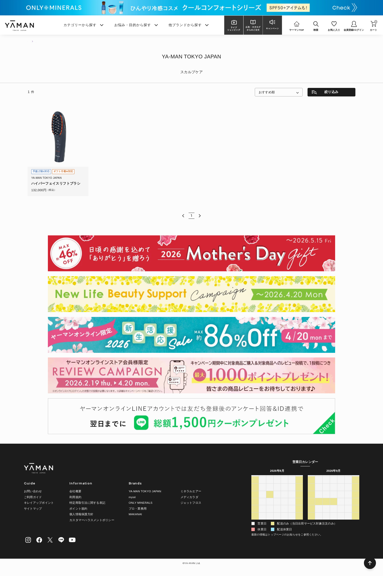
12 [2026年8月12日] (277, 500)
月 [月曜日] (262, 478)
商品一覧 (46, 41)
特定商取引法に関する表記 (87, 502)
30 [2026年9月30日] (333, 514)
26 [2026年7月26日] (255, 486)
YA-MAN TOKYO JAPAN (145, 491)
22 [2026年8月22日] (299, 507)
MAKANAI (135, 514)
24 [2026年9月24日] (341, 507)
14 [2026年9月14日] (318, 500)
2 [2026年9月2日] (277, 522)
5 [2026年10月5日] (319, 522)
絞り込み (331, 92)
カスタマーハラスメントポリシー (91, 520)
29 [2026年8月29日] (299, 514)
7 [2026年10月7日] (333, 522)
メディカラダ (189, 497)
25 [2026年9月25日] (348, 507)
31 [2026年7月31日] (292, 486)
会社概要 (75, 491)
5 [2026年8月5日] (277, 493)
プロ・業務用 (138, 508)
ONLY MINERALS (140, 502)
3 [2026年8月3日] (262, 493)
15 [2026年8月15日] (299, 500)
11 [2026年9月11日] (348, 493)
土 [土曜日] (299, 478)
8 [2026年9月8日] (326, 493)
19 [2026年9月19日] (355, 500)
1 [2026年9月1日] (270, 522)
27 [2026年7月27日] (262, 486)
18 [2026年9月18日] (348, 500)
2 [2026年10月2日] (348, 514)
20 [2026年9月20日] (311, 507)
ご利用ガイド (33, 497)
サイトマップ (33, 508)
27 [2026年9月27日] (311, 514)
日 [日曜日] (255, 478)
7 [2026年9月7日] (319, 493)
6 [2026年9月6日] (311, 493)
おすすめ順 (267, 92)
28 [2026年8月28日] (292, 514)
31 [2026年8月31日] (262, 522)
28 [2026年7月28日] (270, 486)
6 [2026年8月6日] (284, 493)
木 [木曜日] (284, 478)
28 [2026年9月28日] (318, 514)
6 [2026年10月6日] (326, 522)
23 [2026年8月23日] (255, 514)
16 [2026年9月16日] (333, 500)
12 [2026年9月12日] (355, 493)
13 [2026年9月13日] (311, 500)
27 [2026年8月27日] (284, 514)
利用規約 (75, 497)
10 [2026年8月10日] (262, 500)
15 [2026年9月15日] (326, 500)
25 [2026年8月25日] (270, 514)
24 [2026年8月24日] (262, 514)
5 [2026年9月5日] (299, 522)
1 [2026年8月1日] (299, 486)
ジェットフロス (191, 502)
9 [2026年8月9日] (255, 500)
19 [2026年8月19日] (277, 507)
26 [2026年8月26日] (277, 514)
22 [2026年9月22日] (326, 507)
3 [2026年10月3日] (356, 514)
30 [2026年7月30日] (284, 486)
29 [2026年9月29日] (326, 514)
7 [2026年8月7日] (292, 493)
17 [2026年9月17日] (341, 500)
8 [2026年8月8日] (299, 493)
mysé (132, 497)
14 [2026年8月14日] (292, 500)
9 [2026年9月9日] (333, 493)
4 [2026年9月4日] (292, 522)
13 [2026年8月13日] (284, 500)
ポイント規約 (78, 508)
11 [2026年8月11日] (270, 500)
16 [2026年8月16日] (255, 507)
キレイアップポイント (39, 502)
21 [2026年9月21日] (318, 507)
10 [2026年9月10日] (341, 493)
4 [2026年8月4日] (270, 493)
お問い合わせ (33, 491)
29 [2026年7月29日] (277, 486)
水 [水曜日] (277, 478)
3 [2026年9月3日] (284, 522)
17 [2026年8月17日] (262, 507)
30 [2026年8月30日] (255, 522)
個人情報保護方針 (81, 514)
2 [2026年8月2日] (255, 493)
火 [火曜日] (269, 478)
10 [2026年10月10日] (355, 522)
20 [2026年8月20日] (284, 507)
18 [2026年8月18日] (270, 507)
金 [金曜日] (291, 478)
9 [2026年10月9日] (348, 522)
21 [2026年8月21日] (292, 507)
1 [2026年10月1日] (341, 514)
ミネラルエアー (191, 491)
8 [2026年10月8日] (341, 522)
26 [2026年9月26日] (355, 507)
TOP (30, 41)
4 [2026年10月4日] (311, 522)
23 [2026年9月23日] (333, 507)
